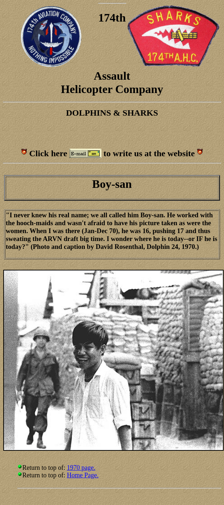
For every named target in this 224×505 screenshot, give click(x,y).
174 (106, 17)
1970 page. (81, 467)
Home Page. (83, 475)
